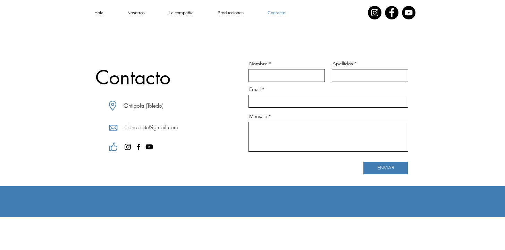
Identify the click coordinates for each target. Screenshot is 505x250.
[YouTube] (408, 12)
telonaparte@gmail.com (151, 127)
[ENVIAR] (385, 168)
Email (255, 89)
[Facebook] (391, 12)
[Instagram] (374, 12)
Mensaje (258, 116)
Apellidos (343, 63)
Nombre (258, 63)
